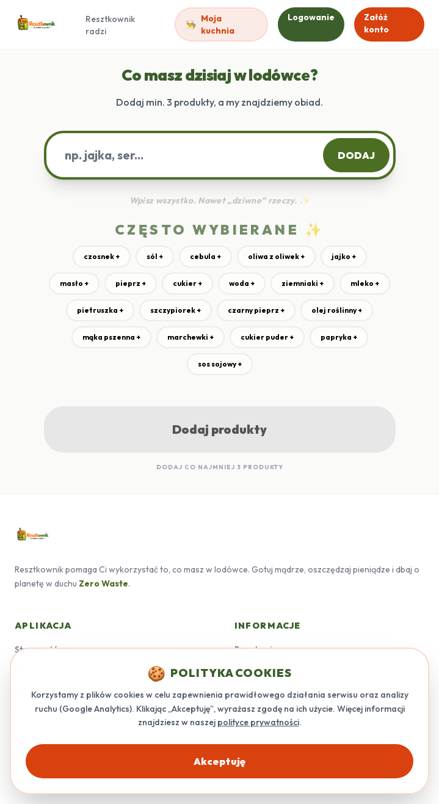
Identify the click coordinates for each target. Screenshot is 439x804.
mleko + (364, 283)
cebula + (205, 256)
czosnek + (102, 256)
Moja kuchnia (210, 24)
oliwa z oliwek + (276, 256)
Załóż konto (376, 23)
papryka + (339, 337)
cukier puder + (267, 337)
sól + (155, 256)
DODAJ (356, 155)
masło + (74, 283)
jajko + (344, 256)
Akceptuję (219, 761)
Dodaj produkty (219, 429)
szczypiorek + (175, 310)
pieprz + (130, 283)
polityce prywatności (258, 722)
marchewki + (190, 337)
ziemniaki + (302, 283)
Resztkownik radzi (110, 25)
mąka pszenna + (111, 337)
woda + (242, 283)
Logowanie (311, 17)
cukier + (187, 283)
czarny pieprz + (256, 310)
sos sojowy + (220, 363)
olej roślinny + (336, 310)
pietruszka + (100, 310)
